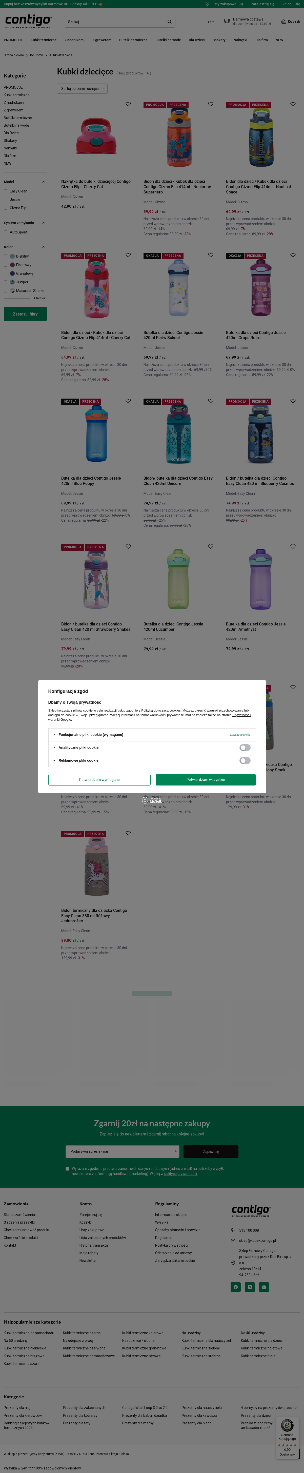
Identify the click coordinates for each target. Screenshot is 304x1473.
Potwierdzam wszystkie (206, 780)
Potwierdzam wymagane (99, 780)
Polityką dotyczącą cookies (160, 710)
